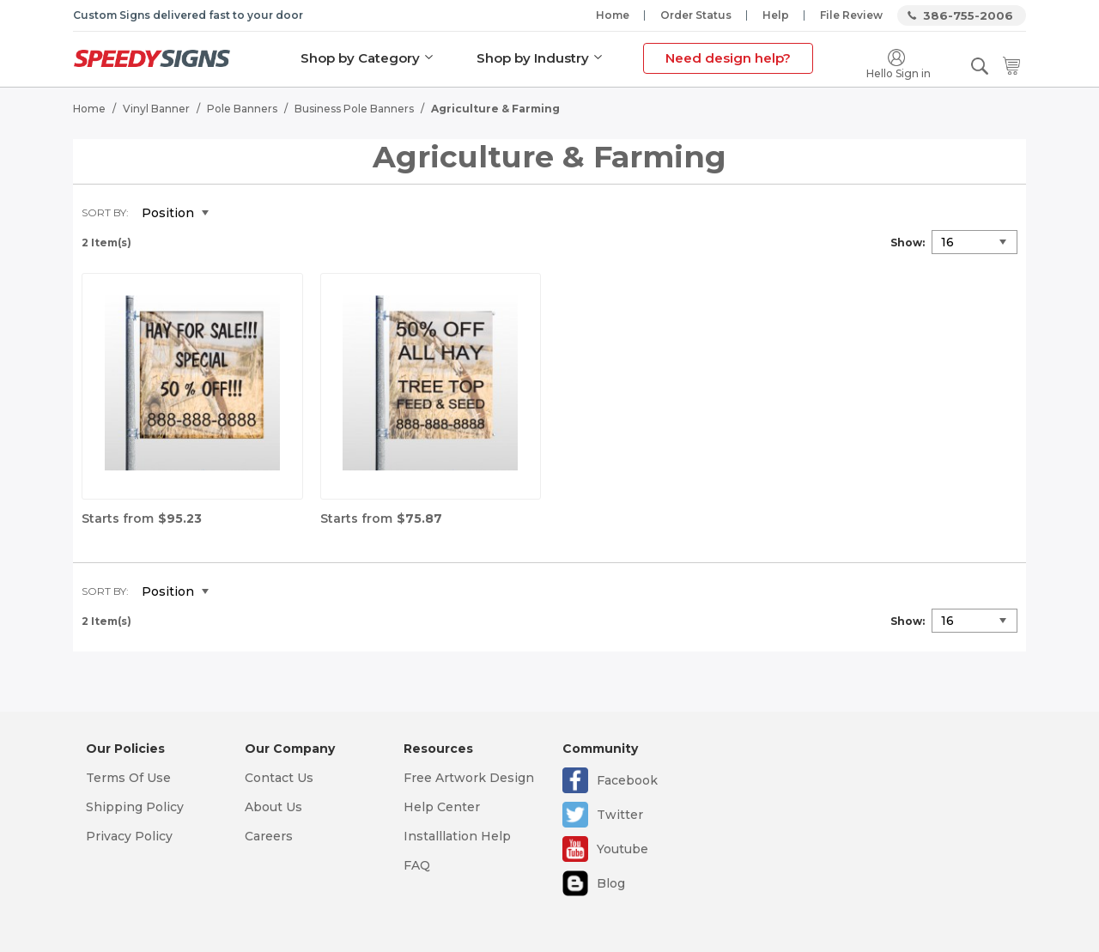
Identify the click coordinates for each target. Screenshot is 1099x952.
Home (612, 15)
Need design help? (728, 58)
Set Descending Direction (234, 213)
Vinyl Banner (156, 107)
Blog (611, 883)
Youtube (622, 849)
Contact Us (279, 777)
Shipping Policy (135, 807)
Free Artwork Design (469, 777)
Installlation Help (457, 836)
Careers (269, 836)
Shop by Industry (533, 58)
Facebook (627, 780)
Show (906, 241)
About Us (273, 807)
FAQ (417, 865)
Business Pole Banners (354, 107)
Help (775, 15)
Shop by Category (360, 58)
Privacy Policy (129, 836)
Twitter (620, 814)
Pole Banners (242, 107)
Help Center (442, 807)
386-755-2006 (968, 15)
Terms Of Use (128, 777)
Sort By (104, 211)
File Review (851, 15)
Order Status (696, 15)
